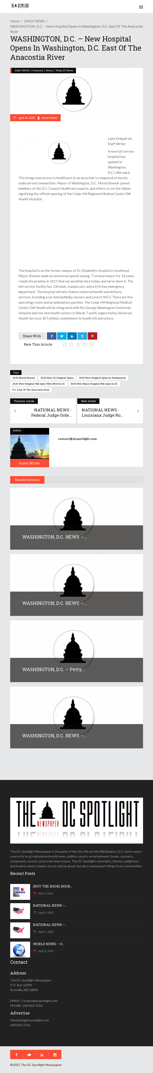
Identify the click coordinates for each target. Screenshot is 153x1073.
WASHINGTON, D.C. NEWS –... (54, 537)
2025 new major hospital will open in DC (94, 383)
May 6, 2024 (45, 893)
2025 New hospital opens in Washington (102, 377)
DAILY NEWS (34, 21)
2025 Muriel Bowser (23, 377)
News (49, 70)
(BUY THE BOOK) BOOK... (52, 886)
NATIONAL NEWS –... (50, 905)
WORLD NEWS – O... (48, 944)
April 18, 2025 (26, 117)
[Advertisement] (76, 235)
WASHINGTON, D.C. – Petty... (53, 669)
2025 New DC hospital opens (57, 377)
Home (15, 21)
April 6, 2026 (45, 912)
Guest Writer (49, 117)
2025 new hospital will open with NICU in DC (38, 383)
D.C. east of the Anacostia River (30, 389)
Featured (38, 70)
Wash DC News (64, 70)
